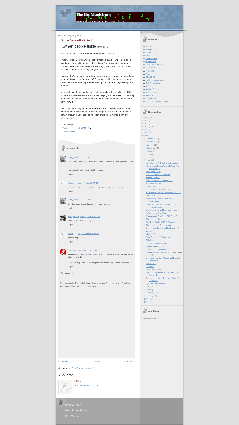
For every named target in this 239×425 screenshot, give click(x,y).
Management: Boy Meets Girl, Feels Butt (162, 216)
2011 (146, 130)
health (72, 132)
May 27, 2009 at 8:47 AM (84, 158)
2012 (146, 127)
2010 (146, 133)
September (151, 148)
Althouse (149, 49)
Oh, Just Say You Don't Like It (158, 175)
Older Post (129, 361)
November (151, 142)
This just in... (151, 196)
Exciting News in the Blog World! (159, 181)
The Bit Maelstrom (93, 14)
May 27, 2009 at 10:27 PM (88, 234)
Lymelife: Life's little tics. (156, 284)
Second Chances (153, 178)
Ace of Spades (152, 46)
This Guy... (150, 240)
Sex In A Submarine (154, 89)
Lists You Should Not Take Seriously (160, 243)
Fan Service (151, 264)
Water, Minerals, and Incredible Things (161, 210)
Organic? (150, 267)
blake (70, 183)
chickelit (71, 250)
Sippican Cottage (152, 92)
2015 (146, 118)
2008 (146, 299)
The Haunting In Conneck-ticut (158, 225)
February (150, 293)
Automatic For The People (156, 213)
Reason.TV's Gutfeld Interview (158, 190)
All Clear (149, 231)
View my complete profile (86, 385)
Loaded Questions (153, 68)
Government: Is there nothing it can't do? (162, 228)
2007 (146, 302)
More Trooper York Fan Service (158, 237)
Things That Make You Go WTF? (159, 246)
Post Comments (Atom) (83, 368)
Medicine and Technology (156, 249)
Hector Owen (151, 62)
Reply (70, 174)
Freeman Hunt (151, 59)
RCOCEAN (150, 77)
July (148, 154)
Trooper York (73, 217)
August (150, 151)
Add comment (67, 273)
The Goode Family (153, 172)
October (150, 145)
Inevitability (150, 187)
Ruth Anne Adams (153, 83)
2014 (146, 121)
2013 (146, 124)
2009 (146, 136)
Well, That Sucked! (153, 269)
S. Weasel (150, 86)
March (149, 290)
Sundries (149, 95)
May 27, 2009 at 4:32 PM (90, 217)
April (149, 287)
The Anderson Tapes (154, 219)
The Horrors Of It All (154, 65)
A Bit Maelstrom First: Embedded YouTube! (163, 193)
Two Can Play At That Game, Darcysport (162, 163)
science (110, 53)
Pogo (148, 74)
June (149, 157)
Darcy (70, 158)
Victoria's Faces (152, 234)
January (150, 296)
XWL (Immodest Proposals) (157, 101)
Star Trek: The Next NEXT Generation (161, 222)
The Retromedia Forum (155, 80)
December (151, 139)
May (149, 160)
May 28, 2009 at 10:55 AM (86, 250)
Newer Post (64, 361)
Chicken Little (151, 52)
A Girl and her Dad (153, 184)
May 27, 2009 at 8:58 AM (88, 183)
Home (97, 361)
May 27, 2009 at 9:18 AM (84, 200)
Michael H (150, 71)
